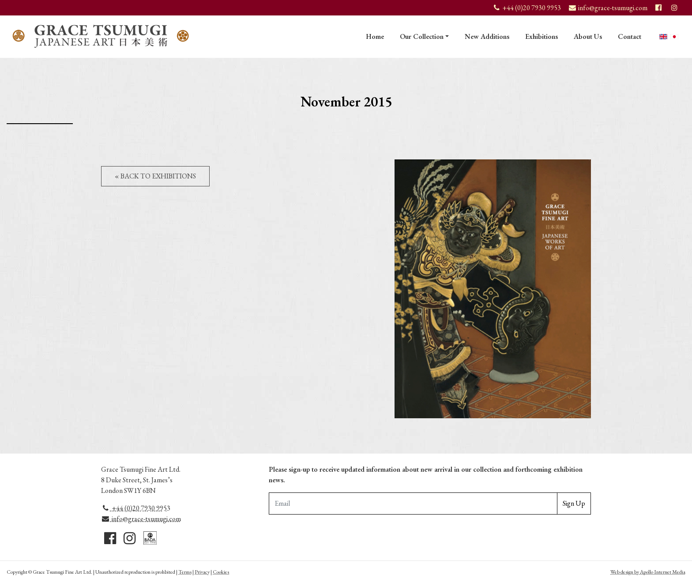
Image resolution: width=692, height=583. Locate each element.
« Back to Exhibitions (155, 176)
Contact (629, 36)
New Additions (487, 36)
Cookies (221, 571)
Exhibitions (541, 36)
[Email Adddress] (413, 503)
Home (375, 36)
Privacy (202, 571)
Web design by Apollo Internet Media (647, 571)
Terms (185, 571)
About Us (588, 36)
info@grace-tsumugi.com (141, 518)
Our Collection (422, 36)
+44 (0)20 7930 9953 (135, 508)
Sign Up (574, 503)
